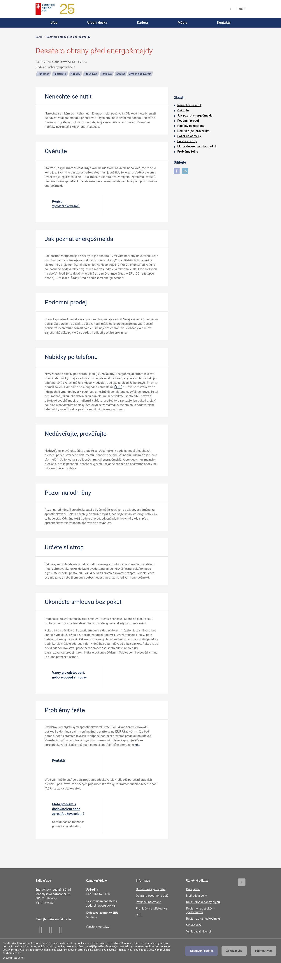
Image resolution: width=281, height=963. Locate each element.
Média (182, 22)
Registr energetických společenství (200, 910)
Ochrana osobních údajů (152, 895)
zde (137, 745)
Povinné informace (148, 902)
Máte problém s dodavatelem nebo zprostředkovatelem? (68, 809)
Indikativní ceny (196, 895)
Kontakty (224, 22)
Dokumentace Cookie (14, 958)
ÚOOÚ (118, 387)
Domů (39, 36)
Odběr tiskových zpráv (150, 889)
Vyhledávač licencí (198, 931)
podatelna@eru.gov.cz (100, 905)
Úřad (54, 22)
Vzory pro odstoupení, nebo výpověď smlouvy (69, 675)
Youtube (61, 930)
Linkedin (51, 930)
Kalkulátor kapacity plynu (203, 902)
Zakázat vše (234, 951)
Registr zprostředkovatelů (66, 203)
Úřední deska (97, 22)
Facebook (41, 930)
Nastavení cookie (201, 951)
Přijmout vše (263, 951)
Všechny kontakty (97, 926)
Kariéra (142, 22)
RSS (139, 915)
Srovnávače (194, 925)
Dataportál (193, 889)
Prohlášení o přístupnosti (152, 908)
